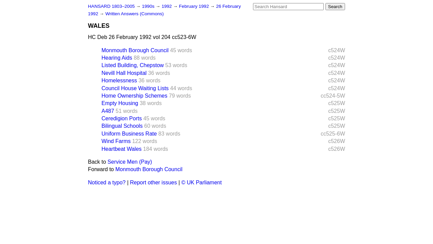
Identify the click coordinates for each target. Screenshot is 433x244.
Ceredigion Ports (121, 118)
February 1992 (194, 6)
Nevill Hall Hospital (123, 73)
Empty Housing (119, 103)
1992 (167, 6)
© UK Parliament (201, 182)
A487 (107, 111)
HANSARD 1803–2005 (111, 6)
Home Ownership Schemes (134, 96)
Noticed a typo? (107, 182)
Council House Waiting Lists (135, 88)
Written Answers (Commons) (134, 13)
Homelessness (119, 80)
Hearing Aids (116, 58)
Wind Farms (116, 141)
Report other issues (153, 182)
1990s (149, 6)
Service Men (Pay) (130, 162)
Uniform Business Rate (129, 134)
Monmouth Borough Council (134, 50)
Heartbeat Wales (121, 149)
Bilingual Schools (122, 126)
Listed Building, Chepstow (132, 65)
